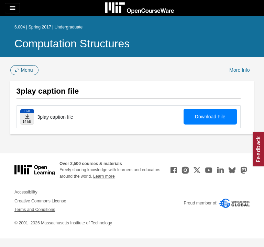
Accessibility (25, 192)
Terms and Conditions (34, 209)
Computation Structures (72, 43)
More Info (239, 70)
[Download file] (27, 117)
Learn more (104, 176)
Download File (210, 116)
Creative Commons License (40, 201)
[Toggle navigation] (12, 8)
